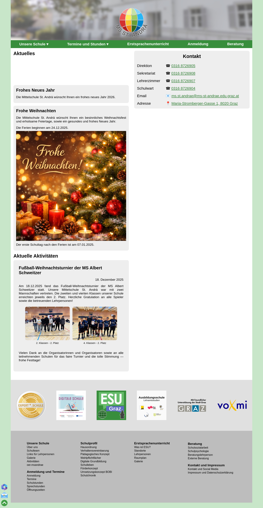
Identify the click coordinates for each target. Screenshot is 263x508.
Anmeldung (33, 475)
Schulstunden (35, 482)
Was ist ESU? (142, 447)
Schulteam (33, 450)
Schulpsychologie (198, 451)
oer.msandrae (35, 464)
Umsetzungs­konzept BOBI (96, 471)
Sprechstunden (36, 486)
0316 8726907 (183, 81)
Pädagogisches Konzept (95, 454)
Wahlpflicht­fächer (91, 457)
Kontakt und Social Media (203, 469)
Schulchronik (88, 475)
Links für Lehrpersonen (40, 454)
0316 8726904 (183, 88)
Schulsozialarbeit (198, 447)
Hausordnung (89, 447)
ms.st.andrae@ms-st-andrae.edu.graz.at (205, 96)
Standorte (140, 450)
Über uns (32, 447)
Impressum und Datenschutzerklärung (210, 472)
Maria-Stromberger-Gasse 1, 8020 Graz (204, 103)
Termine (31, 479)
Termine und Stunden (86, 44)
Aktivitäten (33, 461)
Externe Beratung (198, 458)
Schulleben (87, 464)
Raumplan (140, 457)
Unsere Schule (32, 44)
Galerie (31, 457)
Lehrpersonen (142, 454)
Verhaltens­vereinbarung (95, 450)
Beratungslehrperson (200, 454)
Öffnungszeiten (36, 489)
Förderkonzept (89, 468)
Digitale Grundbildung (93, 461)
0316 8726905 (183, 66)
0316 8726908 (183, 73)
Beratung (195, 444)
